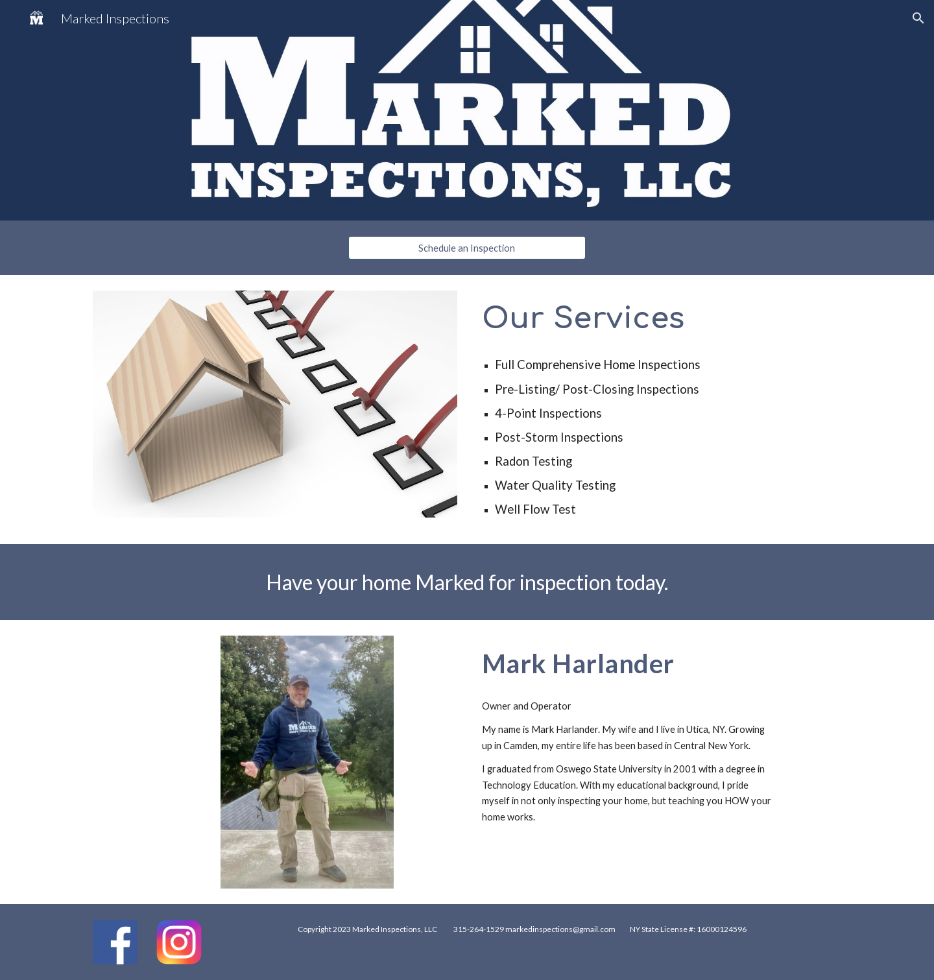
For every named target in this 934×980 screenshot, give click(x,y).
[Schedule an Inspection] (466, 248)
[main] (659, 318)
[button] (918, 18)
